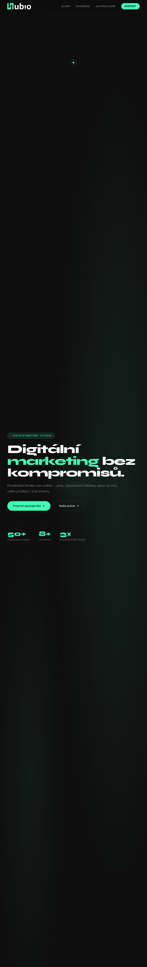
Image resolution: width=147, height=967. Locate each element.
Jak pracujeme (106, 6)
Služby (66, 6)
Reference (83, 6)
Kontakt (130, 6)
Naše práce (69, 506)
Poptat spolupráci (29, 506)
